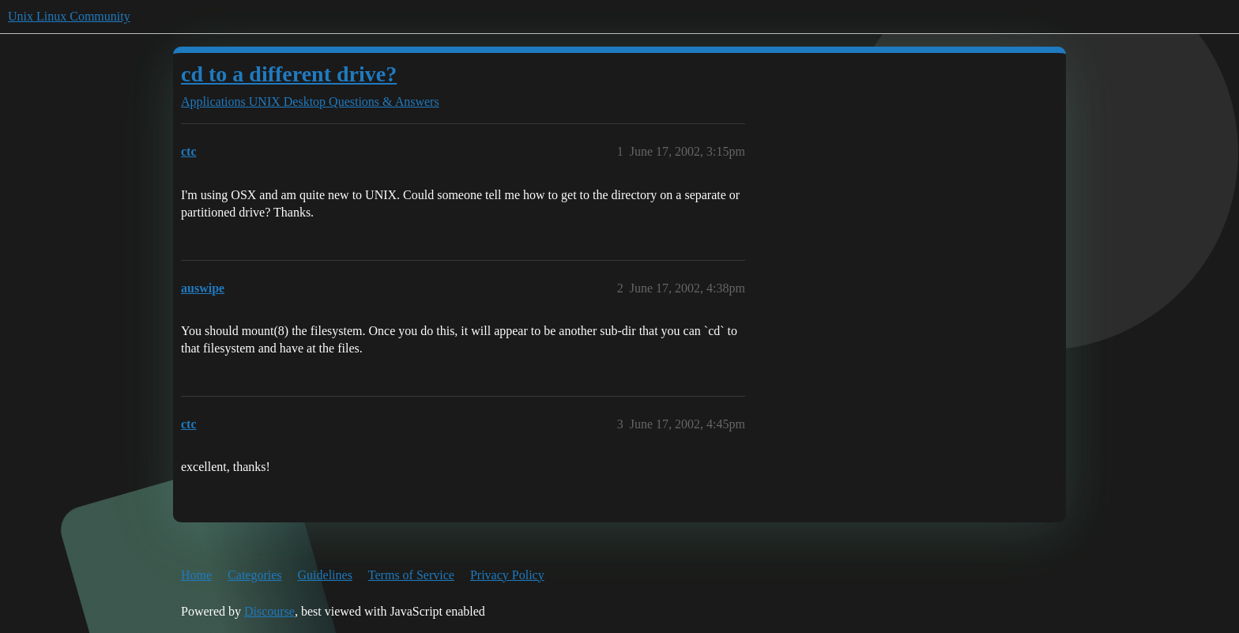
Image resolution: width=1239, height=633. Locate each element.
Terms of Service (411, 575)
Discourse (269, 611)
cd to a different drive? (289, 74)
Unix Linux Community (69, 16)
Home (196, 575)
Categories (254, 575)
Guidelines (325, 575)
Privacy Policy (507, 575)
